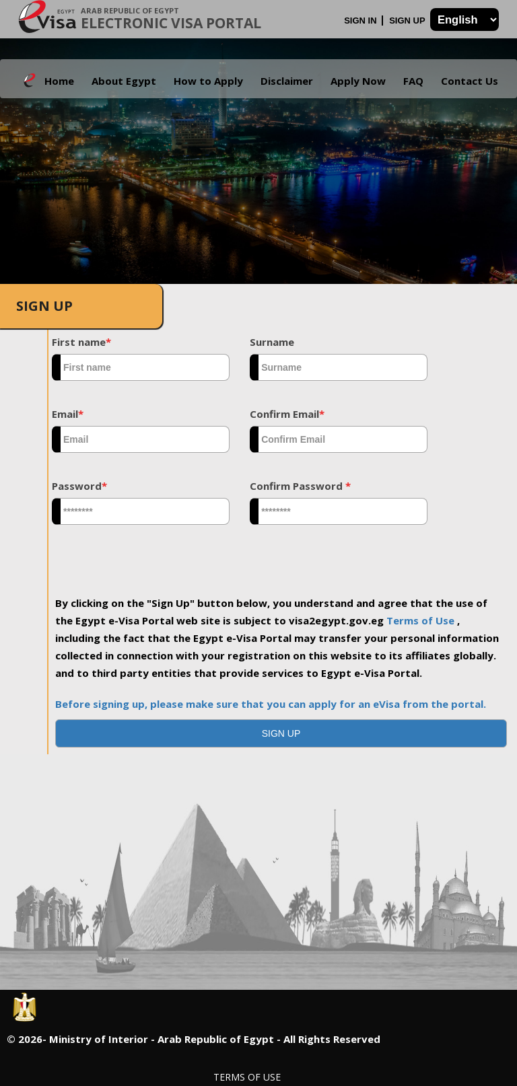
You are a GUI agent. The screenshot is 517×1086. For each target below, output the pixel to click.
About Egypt (124, 80)
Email (67, 414)
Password (79, 486)
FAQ (413, 80)
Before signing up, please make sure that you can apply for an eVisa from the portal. (270, 704)
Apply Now (358, 80)
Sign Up (408, 20)
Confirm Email (287, 414)
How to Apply (208, 80)
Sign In (361, 20)
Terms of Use (421, 620)
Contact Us (469, 80)
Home (59, 80)
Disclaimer (287, 80)
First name (81, 342)
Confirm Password (300, 486)
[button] (281, 733)
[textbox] (141, 367)
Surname (272, 342)
